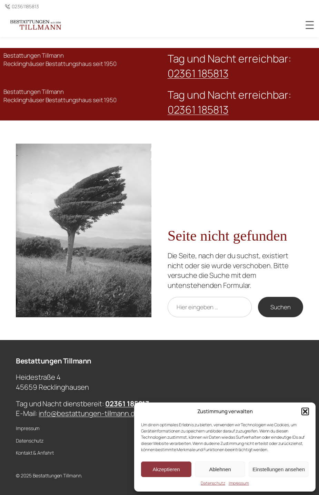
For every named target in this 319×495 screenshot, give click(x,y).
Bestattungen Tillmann (53, 361)
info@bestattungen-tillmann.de (89, 413)
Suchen (280, 307)
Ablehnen (220, 469)
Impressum (239, 483)
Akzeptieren (166, 469)
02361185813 (25, 6)
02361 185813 (198, 73)
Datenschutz (213, 483)
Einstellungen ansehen (278, 469)
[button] (305, 411)
